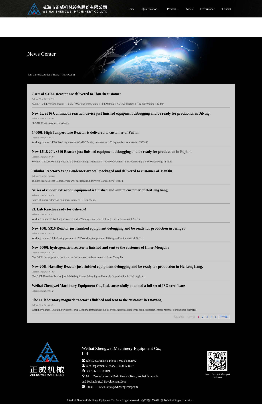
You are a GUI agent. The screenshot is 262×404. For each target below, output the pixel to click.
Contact (226, 9)
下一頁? (224, 316)
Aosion (188, 400)
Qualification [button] (151, 9)
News (189, 9)
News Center (68, 74)
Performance (207, 9)
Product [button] (173, 9)
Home (131, 9)
